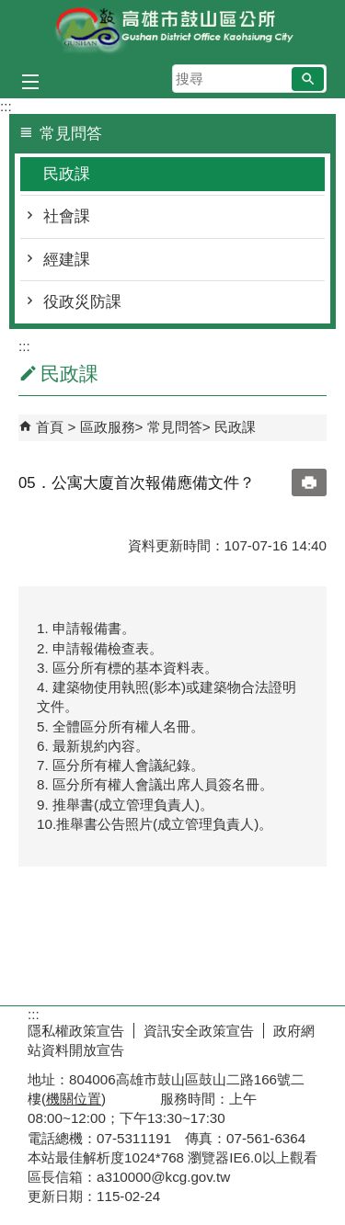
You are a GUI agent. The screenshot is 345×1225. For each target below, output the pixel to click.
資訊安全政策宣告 (199, 1030)
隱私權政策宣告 (76, 1030)
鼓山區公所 (172, 31)
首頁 (49, 427)
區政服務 (107, 427)
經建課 (66, 259)
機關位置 (73, 1098)
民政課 (66, 174)
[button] (308, 79)
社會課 (66, 216)
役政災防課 (82, 302)
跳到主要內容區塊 (9, 9)
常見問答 (174, 427)
